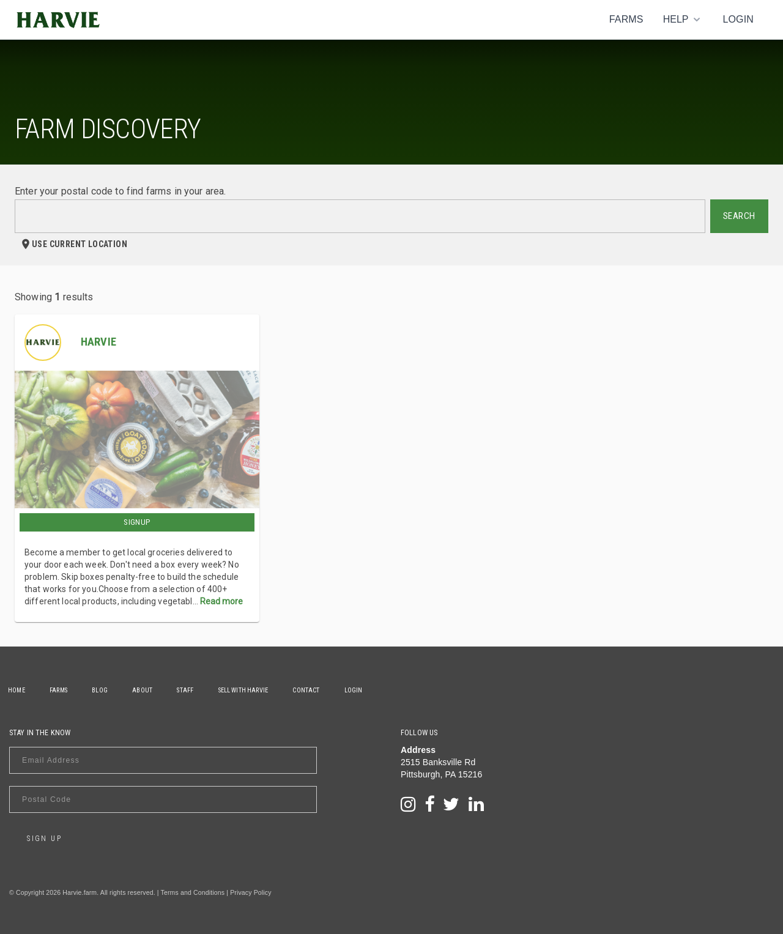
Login (738, 19)
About (150, 690)
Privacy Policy (250, 892)
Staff (195, 690)
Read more (221, 601)
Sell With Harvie (255, 690)
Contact (320, 690)
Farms (626, 19)
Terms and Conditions (193, 892)
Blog (105, 690)
